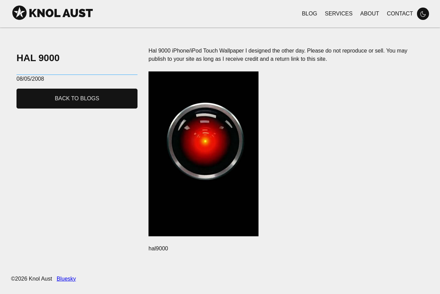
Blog (309, 13)
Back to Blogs (77, 98)
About (369, 13)
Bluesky (66, 279)
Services (339, 13)
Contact (400, 13)
